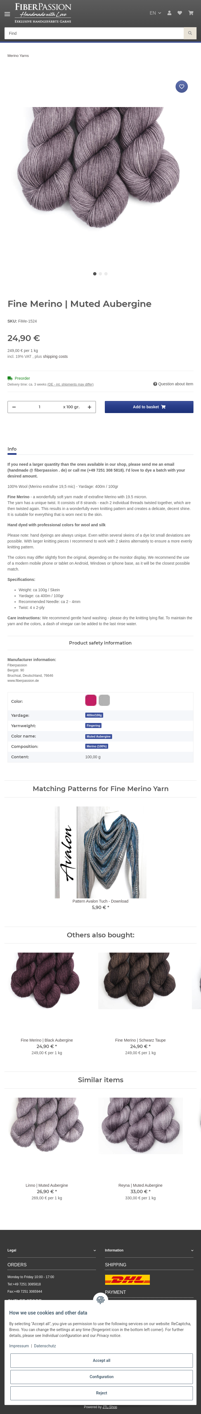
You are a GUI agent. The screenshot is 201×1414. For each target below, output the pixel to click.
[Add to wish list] (182, 86)
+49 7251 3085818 (27, 1284)
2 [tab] (100, 273)
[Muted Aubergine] (98, 736)
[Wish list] (179, 13)
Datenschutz (45, 1346)
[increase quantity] (89, 407)
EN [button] (153, 13)
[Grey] (104, 700)
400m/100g (94, 715)
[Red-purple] (90, 700)
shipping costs (55, 356)
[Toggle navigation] (7, 11)
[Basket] (191, 13)
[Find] (94, 33)
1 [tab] (94, 273)
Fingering (93, 725)
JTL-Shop (110, 1407)
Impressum (19, 1346)
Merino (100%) (97, 746)
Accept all (101, 1360)
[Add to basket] (12, 73)
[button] (169, 13)
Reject (101, 1393)
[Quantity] (40, 407)
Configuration (101, 1376)
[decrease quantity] (14, 407)
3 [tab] (106, 273)
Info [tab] (12, 449)
